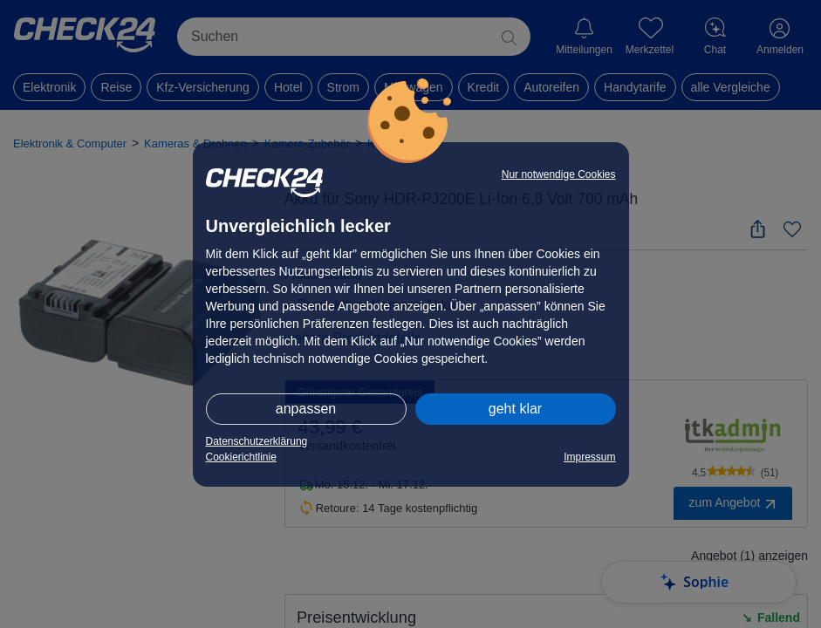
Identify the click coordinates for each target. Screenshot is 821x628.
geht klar (515, 408)
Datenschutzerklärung (257, 441)
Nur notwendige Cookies (559, 174)
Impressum (589, 457)
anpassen (306, 408)
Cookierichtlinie (241, 457)
